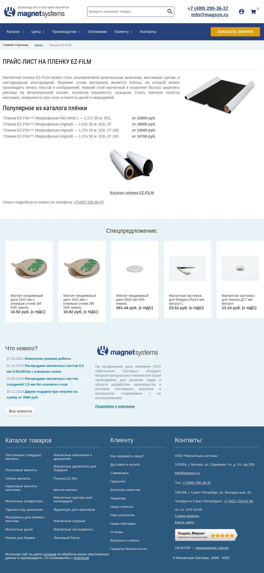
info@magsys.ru (209, 14)
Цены (37, 32)
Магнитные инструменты (73, 529)
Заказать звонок (235, 32)
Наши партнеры (123, 524)
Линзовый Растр (66, 538)
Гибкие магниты (17, 478)
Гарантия (117, 481)
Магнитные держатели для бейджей (75, 468)
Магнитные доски (19, 529)
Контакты (148, 32)
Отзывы (116, 532)
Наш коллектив (122, 515)
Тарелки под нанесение (24, 510)
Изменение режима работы (48, 359)
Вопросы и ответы (124, 540)
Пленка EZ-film (65, 478)
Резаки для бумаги (20, 538)
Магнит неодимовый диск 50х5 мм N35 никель (132, 299)
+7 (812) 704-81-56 (238, 501)
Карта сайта (184, 522)
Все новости (20, 411)
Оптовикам (97, 32)
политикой (81, 558)
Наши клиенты (122, 507)
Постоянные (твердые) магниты (23, 457)
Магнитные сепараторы (24, 501)
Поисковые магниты (21, 470)
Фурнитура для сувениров (74, 510)
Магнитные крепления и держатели (73, 457)
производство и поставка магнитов (43, 7)
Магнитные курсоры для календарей (73, 499)
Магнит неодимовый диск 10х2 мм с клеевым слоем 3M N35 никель (79, 301)
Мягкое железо (65, 490)
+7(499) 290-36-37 (88, 202)
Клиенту (124, 32)
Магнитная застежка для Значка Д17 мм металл (238, 299)
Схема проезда (187, 516)
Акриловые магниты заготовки (21, 488)
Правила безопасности (128, 549)
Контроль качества (125, 490)
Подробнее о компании (114, 406)
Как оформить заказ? (127, 456)
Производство (66, 32)
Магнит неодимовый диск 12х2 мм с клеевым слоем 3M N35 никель (27, 301)
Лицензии (118, 498)
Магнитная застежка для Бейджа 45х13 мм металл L (186, 299)
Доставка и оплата (125, 465)
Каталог (15, 32)
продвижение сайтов (212, 548)
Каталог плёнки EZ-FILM (132, 193)
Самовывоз (119, 473)
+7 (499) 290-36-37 (207, 8)
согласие (49, 554)
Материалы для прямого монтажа (24, 519)
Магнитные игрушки (69, 521)
